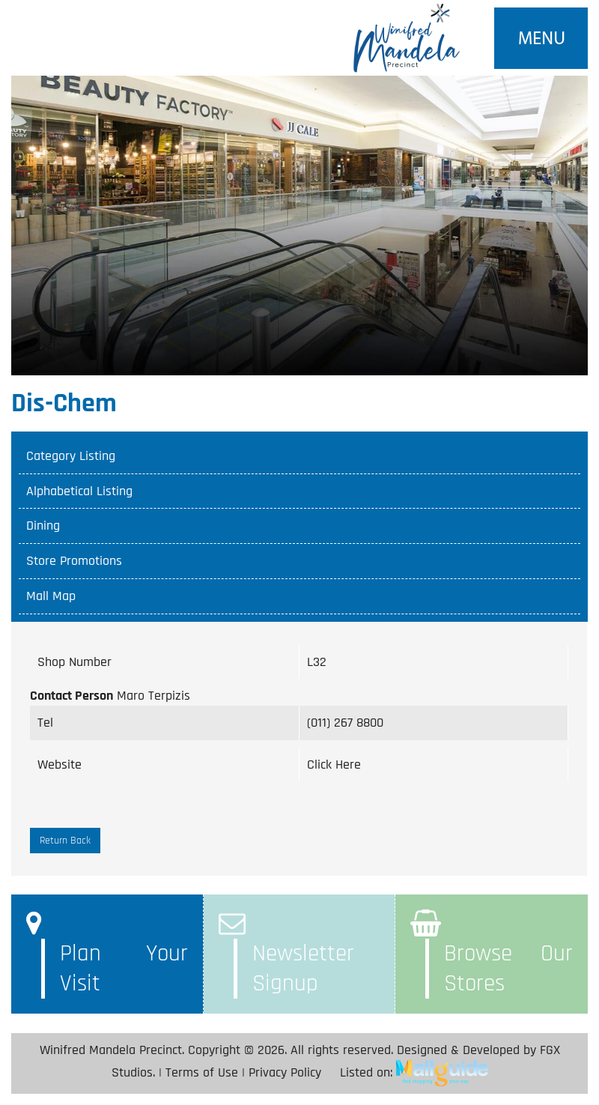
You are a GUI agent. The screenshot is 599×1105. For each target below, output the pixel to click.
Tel (45, 722)
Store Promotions (74, 560)
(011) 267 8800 (345, 722)
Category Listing (70, 455)
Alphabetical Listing (79, 491)
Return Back (65, 840)
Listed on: (414, 1072)
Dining (43, 525)
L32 (316, 661)
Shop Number (74, 661)
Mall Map (51, 596)
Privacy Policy (285, 1072)
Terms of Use (201, 1072)
